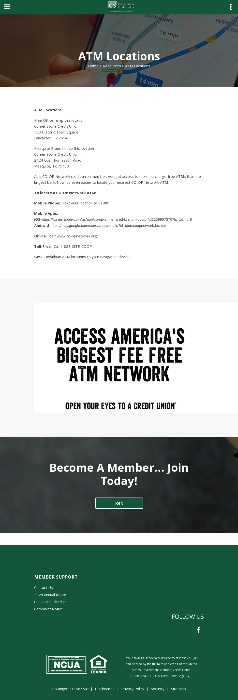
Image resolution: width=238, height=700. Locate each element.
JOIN (119, 503)
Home (93, 65)
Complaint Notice (48, 608)
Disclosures (105, 688)
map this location (70, 120)
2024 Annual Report (51, 594)
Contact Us (43, 587)
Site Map (178, 688)
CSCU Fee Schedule (50, 601)
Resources (112, 65)
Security (157, 688)
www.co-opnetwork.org (77, 235)
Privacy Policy (132, 688)
